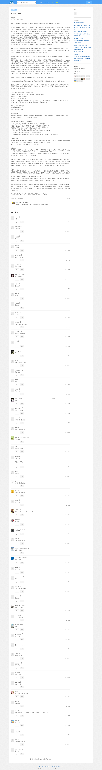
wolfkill (16, 418)
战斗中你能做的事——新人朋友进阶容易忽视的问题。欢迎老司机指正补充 (82, 27)
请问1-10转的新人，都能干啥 (80, 31)
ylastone (17, 303)
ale (16, 202)
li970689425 (18, 615)
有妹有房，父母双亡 (19, 625)
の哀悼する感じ (18, 398)
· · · (62, 2)
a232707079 (18, 255)
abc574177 (17, 663)
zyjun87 (17, 389)
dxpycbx (17, 701)
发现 (40, 2)
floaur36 (17, 711)
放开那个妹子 (18, 510)
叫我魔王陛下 (18, 370)
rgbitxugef (17, 672)
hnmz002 (17, 471)
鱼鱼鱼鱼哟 (17, 519)
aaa (16, 446)
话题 (47, 2)
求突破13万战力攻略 (78, 38)
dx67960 (17, 548)
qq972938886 (18, 456)
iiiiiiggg (16, 653)
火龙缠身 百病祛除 (19, 529)
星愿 (16, 720)
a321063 (17, 596)
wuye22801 (17, 739)
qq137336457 (18, 644)
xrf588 (16, 341)
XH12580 (17, 322)
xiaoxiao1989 (18, 557)
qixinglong (17, 605)
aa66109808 (18, 226)
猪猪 (16, 274)
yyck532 (17, 236)
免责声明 (60, 766)
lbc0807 (17, 245)
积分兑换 (55, 2)
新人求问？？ (77, 54)
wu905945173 (18, 749)
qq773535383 (18, 408)
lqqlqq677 (17, 379)
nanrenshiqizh (18, 634)
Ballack (16, 691)
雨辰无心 (17, 437)
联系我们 (54, 766)
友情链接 (47, 766)
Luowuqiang (18, 351)
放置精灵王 (13, 9)
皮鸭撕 (16, 500)
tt (15, 490)
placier (16, 567)
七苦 (16, 293)
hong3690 (17, 730)
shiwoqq (17, 217)
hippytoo (17, 427)
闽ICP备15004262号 (50, 768)
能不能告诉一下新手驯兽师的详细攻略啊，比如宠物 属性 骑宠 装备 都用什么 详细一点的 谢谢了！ (82, 58)
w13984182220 (18, 577)
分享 (68, 198)
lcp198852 (17, 682)
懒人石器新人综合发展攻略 (80, 23)
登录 (89, 2)
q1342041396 (18, 312)
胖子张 (16, 284)
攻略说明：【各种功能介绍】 (80, 45)
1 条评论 (20, 198)
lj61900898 (17, 331)
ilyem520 (17, 264)
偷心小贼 (17, 586)
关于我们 (41, 766)
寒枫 (16, 538)
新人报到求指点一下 (78, 51)
